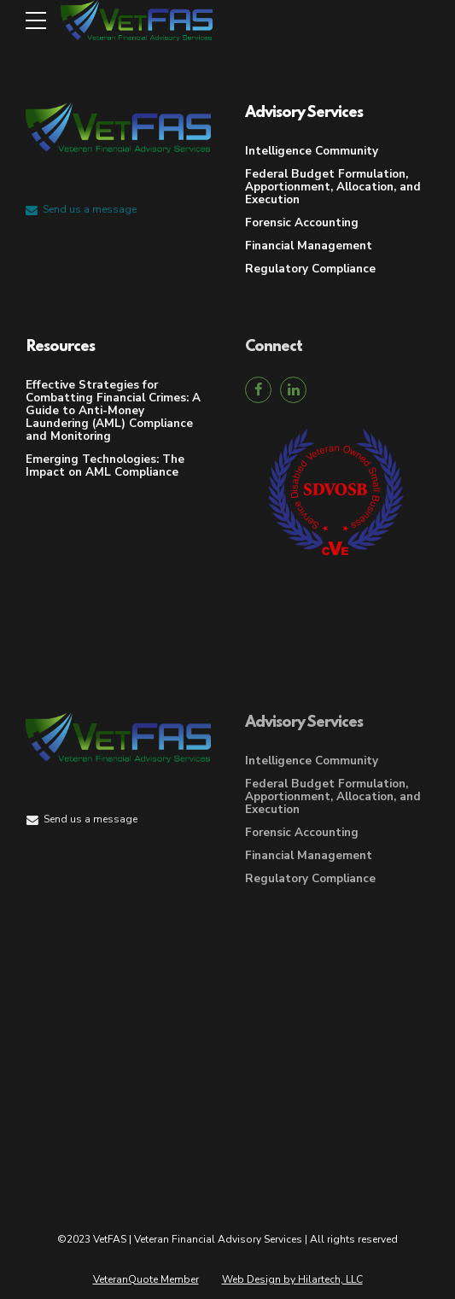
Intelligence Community (311, 151)
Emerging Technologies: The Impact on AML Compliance (105, 465)
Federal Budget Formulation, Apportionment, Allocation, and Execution (333, 187)
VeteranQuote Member (146, 1279)
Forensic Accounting (302, 222)
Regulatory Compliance (310, 268)
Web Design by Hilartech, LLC (292, 1279)
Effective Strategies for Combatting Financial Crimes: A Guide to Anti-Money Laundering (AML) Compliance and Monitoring (113, 410)
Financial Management (308, 245)
